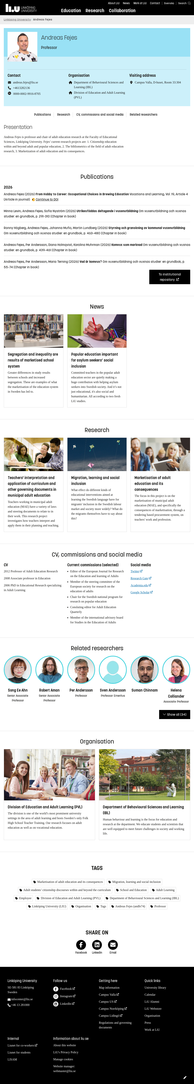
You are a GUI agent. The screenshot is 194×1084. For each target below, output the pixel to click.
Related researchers (143, 115)
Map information (109, 987)
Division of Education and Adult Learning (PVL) (70, 898)
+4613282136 (21, 87)
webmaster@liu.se (64, 1071)
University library (155, 987)
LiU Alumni (152, 1001)
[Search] (182, 3)
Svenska (169, 3)
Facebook (62, 989)
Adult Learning (164, 890)
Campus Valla (107, 994)
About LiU (114, 3)
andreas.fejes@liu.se (25, 82)
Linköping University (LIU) (48, 906)
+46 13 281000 (20, 1004)
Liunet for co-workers (21, 1045)
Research (94, 10)
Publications (42, 115)
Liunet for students (19, 1052)
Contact (155, 3)
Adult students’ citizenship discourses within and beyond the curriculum (67, 890)
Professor (160, 906)
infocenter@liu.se (22, 999)
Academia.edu (139, 585)
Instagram (62, 996)
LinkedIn (62, 1004)
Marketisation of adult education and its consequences (70, 881)
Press (148, 1022)
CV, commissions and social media (100, 115)
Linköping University (17, 19)
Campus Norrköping (111, 1008)
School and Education (133, 890)
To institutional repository (170, 277)
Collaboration (122, 10)
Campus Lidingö (109, 1015)
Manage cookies (63, 1059)
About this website (64, 1045)
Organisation (83, 906)
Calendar (150, 994)
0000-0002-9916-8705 (27, 93)
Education (71, 10)
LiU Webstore (153, 1008)
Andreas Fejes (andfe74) (130, 906)
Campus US (106, 1001)
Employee (24, 898)
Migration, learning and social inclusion (136, 881)
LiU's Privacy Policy (65, 1052)
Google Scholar (140, 592)
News (126, 3)
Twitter (135, 571)
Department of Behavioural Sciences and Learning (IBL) (144, 898)
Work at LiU (140, 3)
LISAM (12, 1059)
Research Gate (139, 578)
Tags (103, 906)
